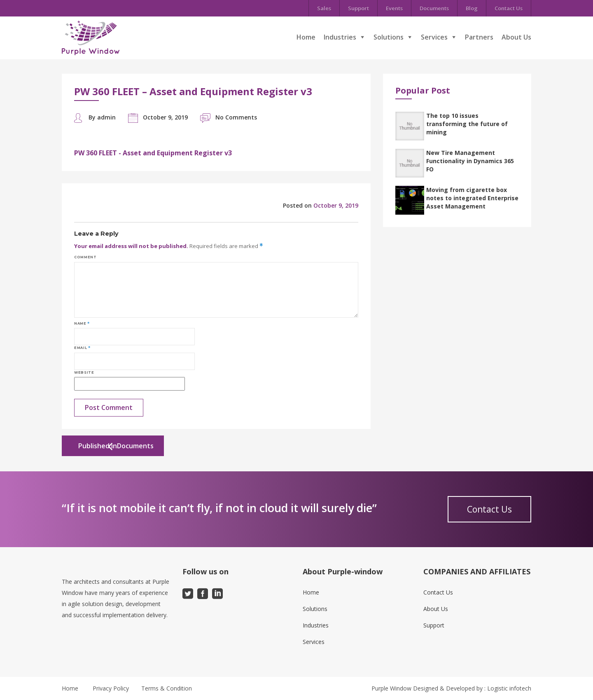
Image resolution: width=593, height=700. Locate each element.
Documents (434, 8)
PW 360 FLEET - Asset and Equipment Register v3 (153, 152)
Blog (472, 8)
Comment (85, 257)
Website (84, 372)
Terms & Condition (166, 688)
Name (82, 323)
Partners (479, 37)
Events (394, 8)
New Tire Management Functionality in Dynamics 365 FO (470, 161)
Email (82, 348)
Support (358, 8)
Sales (324, 8)
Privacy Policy (111, 688)
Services (434, 37)
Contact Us (509, 8)
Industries (340, 37)
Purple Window (391, 688)
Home (305, 37)
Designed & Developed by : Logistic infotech (472, 688)
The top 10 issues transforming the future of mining (467, 124)
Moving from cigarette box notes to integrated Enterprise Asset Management (472, 198)
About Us (516, 37)
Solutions (389, 37)
